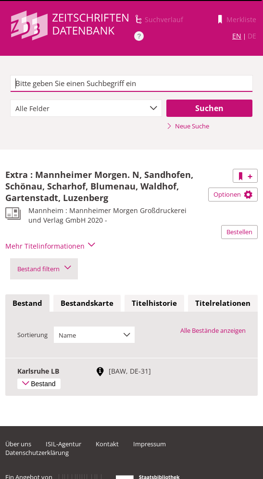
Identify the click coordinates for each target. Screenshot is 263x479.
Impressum (149, 444)
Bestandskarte (87, 303)
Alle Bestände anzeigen (213, 330)
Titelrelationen (222, 303)
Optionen (232, 194)
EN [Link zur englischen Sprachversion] (236, 35)
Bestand (27, 303)
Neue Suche (187, 126)
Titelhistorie (154, 303)
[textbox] (131, 83)
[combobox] (86, 108)
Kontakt (107, 444)
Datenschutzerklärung (37, 452)
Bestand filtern (44, 269)
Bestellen (239, 231)
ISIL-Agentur (63, 444)
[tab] (27, 303)
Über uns (18, 444)
